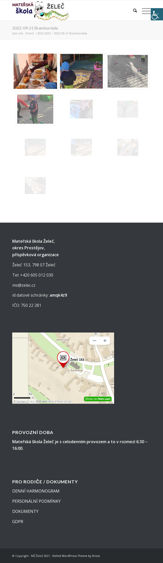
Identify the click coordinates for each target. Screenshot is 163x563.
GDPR (17, 521)
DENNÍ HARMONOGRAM (36, 491)
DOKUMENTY (25, 511)
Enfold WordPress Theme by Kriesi (76, 556)
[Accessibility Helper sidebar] (157, 14)
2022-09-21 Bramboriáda (35, 27)
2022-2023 (44, 33)
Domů (29, 33)
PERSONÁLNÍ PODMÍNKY (36, 501)
